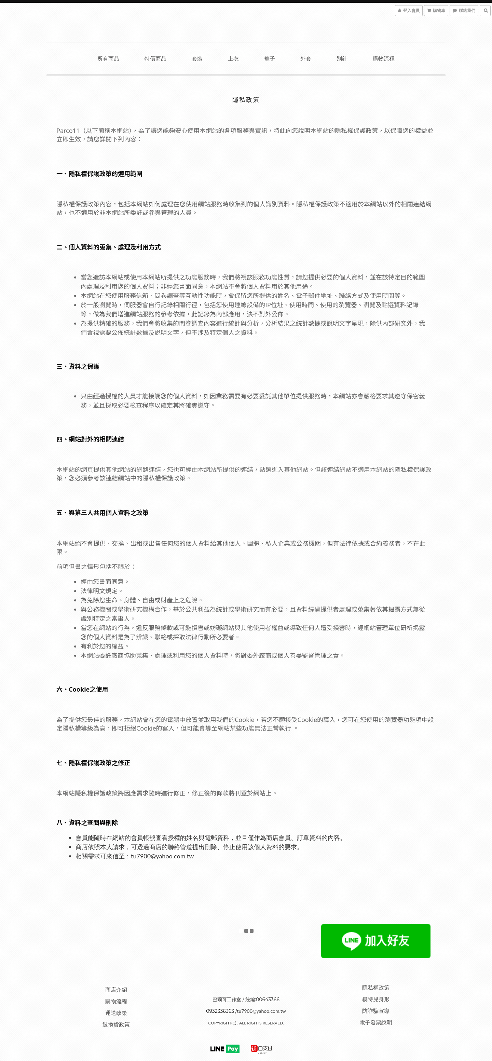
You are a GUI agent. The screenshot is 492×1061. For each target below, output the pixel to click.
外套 (305, 58)
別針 (342, 58)
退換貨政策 (116, 1024)
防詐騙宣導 (376, 1010)
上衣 (233, 58)
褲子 (269, 58)
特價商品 (155, 58)
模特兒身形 (376, 999)
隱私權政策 (376, 987)
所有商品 (108, 58)
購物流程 (384, 58)
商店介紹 (116, 989)
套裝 (197, 58)
